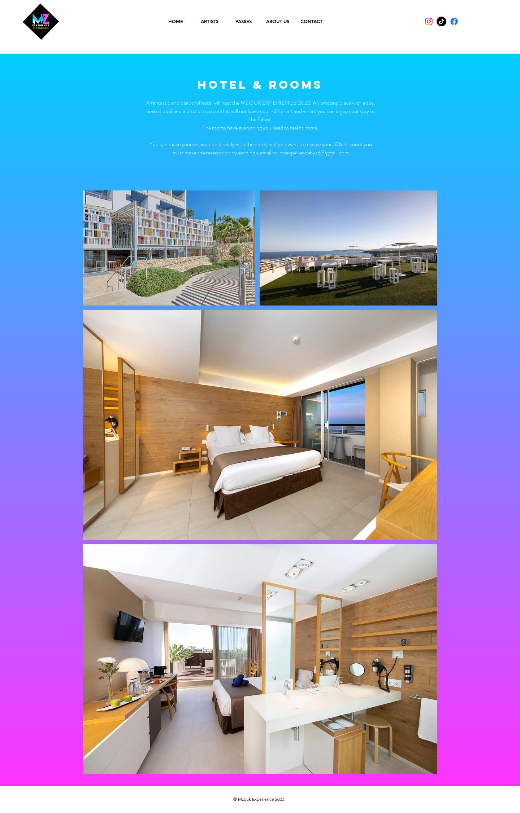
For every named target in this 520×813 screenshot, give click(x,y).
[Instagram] (429, 21)
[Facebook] (454, 21)
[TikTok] (441, 21)
